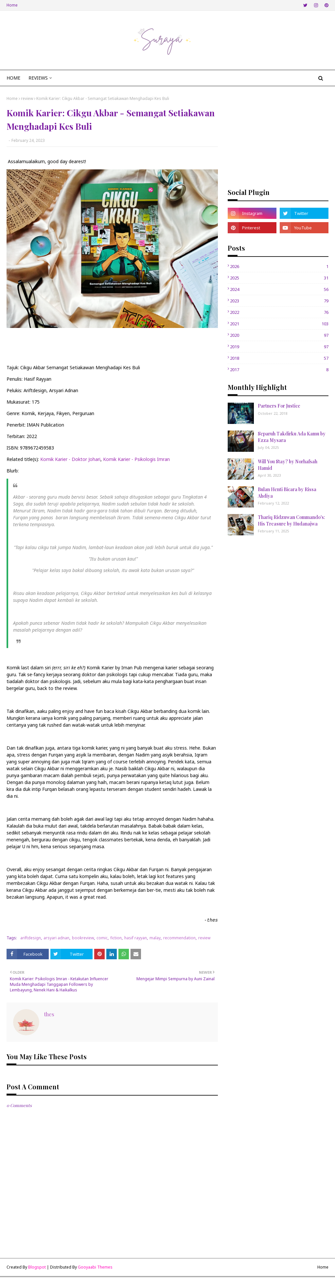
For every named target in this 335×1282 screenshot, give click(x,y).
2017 (279, 370)
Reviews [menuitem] (38, 78)
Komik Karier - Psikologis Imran (136, 459)
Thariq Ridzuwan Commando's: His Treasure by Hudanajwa (291, 520)
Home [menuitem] (13, 78)
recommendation (179, 938)
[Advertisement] (278, 137)
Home (12, 5)
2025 (279, 278)
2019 (279, 347)
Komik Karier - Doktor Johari (70, 459)
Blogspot (37, 1267)
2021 (279, 324)
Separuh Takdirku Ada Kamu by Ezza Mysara (292, 437)
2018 (279, 358)
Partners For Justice (279, 406)
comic (102, 938)
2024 (279, 289)
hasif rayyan (135, 938)
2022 (279, 312)
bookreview (83, 938)
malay (155, 938)
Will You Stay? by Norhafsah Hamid (287, 464)
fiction (116, 938)
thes (49, 1014)
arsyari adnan (56, 938)
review (27, 98)
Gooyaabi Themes (95, 1267)
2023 (279, 301)
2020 (279, 335)
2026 (279, 266)
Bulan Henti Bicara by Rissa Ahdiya (287, 492)
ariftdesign (30, 938)
